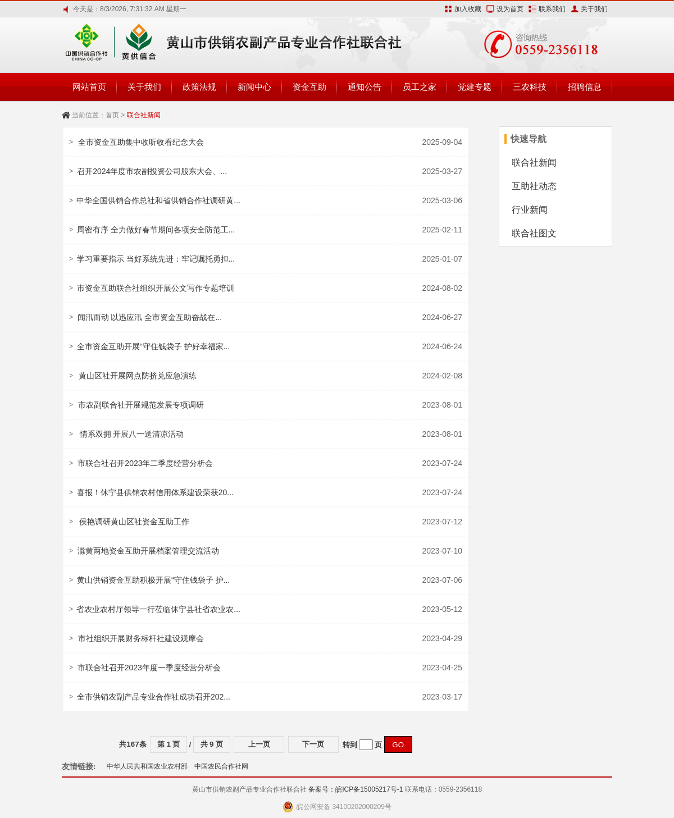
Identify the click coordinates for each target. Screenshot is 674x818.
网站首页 (89, 87)
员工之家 (419, 87)
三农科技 (530, 87)
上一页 (259, 744)
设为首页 (510, 9)
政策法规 (199, 87)
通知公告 (364, 87)
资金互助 (309, 87)
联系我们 (552, 9)
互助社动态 (534, 186)
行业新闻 (530, 209)
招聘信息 (585, 87)
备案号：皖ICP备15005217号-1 (355, 789)
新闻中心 (254, 87)
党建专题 (474, 87)
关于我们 (594, 9)
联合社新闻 (534, 162)
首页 (112, 115)
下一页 (313, 744)
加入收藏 (467, 9)
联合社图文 (534, 233)
